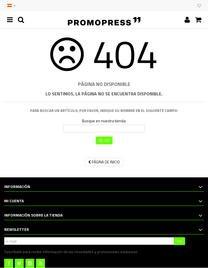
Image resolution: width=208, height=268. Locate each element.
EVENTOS (186, 5)
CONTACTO (180, 5)
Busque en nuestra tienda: (104, 120)
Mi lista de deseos (199, 6)
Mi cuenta (14, 201)
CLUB (192, 5)
